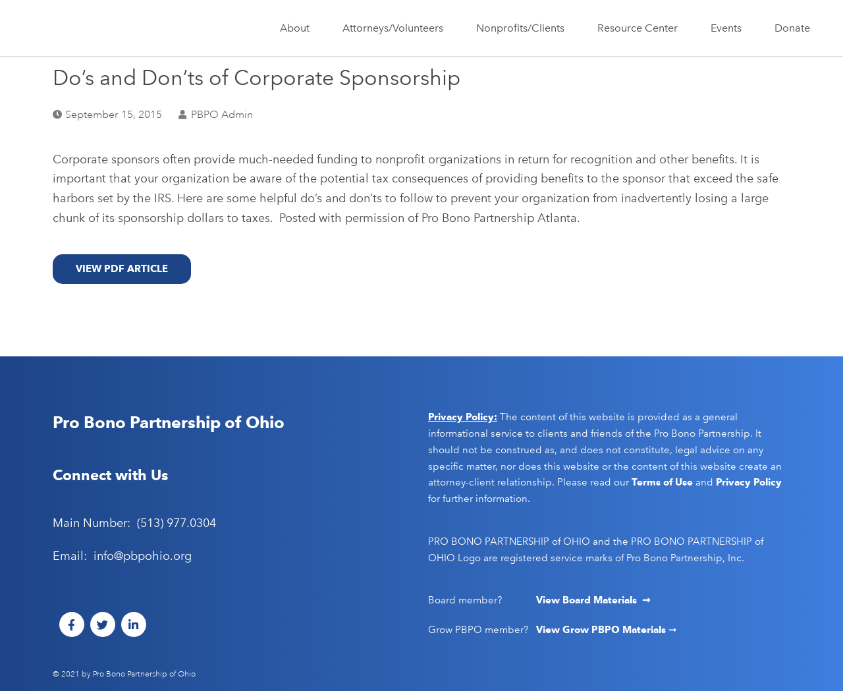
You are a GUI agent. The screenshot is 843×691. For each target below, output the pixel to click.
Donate (792, 28)
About (298, 28)
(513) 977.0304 (176, 523)
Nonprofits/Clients (523, 28)
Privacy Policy (749, 482)
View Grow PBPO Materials (602, 630)
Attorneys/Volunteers (396, 28)
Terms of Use (662, 482)
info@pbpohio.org (143, 556)
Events (729, 28)
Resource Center (640, 28)
